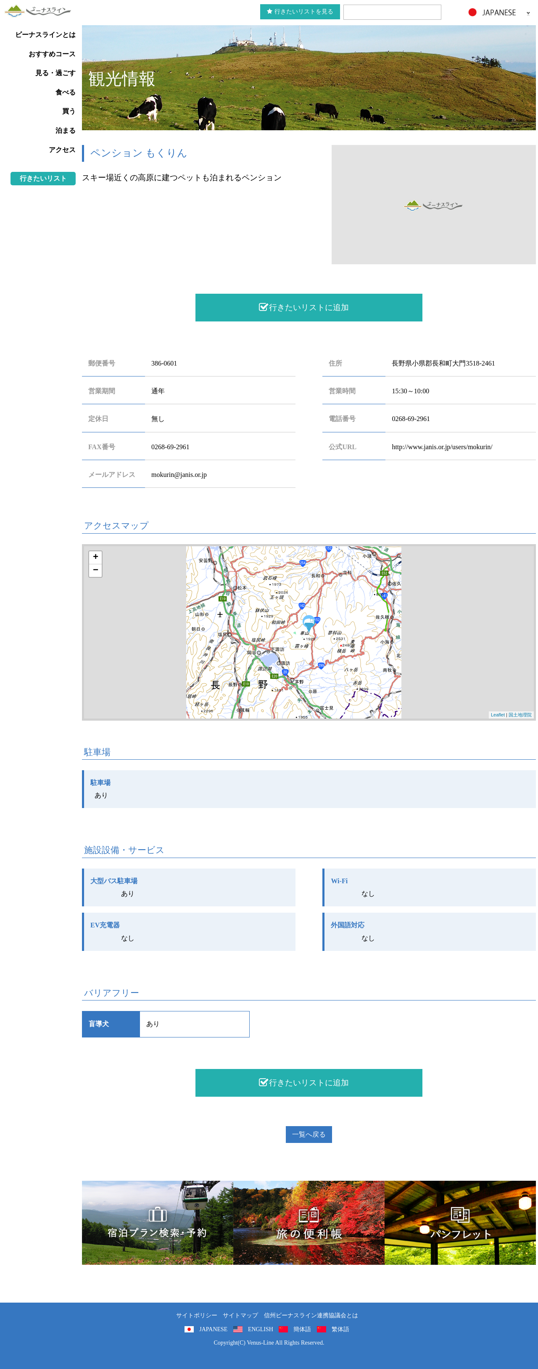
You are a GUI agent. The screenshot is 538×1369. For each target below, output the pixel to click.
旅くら (157, 1223)
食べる (65, 92)
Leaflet (498, 714)
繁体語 (340, 1329)
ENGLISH (260, 1329)
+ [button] (95, 557)
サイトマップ (240, 1315)
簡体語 (302, 1329)
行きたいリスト (43, 178)
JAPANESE (213, 1329)
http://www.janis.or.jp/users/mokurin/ (442, 446)
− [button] (95, 570)
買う (69, 111)
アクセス (62, 149)
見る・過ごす (55, 72)
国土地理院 (520, 714)
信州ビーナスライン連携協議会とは (311, 1315)
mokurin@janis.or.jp (179, 474)
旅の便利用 (309, 1223)
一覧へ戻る (309, 1134)
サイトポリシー (196, 1315)
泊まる (65, 130)
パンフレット (460, 1223)
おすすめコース (52, 54)
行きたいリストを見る (300, 11)
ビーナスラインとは (45, 34)
